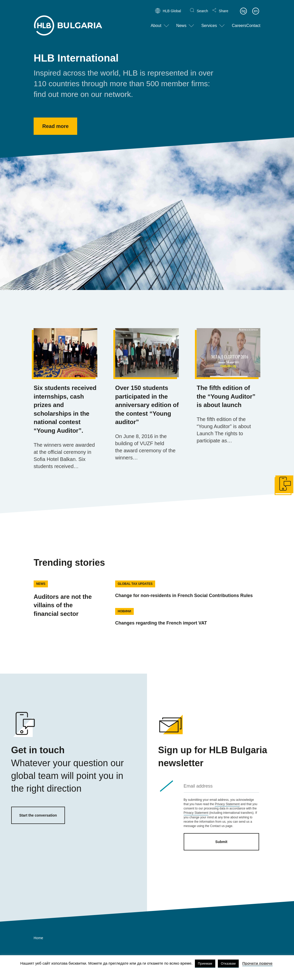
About (156, 21)
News (181, 21)
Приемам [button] (205, 963)
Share (223, 7)
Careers (239, 21)
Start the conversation (38, 815)
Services (209, 21)
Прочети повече (257, 963)
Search (202, 7)
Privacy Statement (227, 804)
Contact (253, 21)
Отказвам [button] (228, 963)
